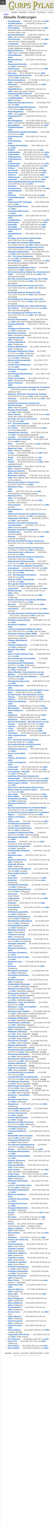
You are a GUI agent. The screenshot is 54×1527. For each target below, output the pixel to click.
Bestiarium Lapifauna (17, 475)
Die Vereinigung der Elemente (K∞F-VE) (24, 313)
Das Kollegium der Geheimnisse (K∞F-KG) (25, 299)
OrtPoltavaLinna (15, 159)
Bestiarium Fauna (15, 487)
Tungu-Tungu (13, 1174)
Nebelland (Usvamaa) (17, 333)
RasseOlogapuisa (15, 121)
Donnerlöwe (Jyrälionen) (18, 975)
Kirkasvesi (12, 1237)
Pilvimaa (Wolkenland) (17, 347)
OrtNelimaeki (13, 166)
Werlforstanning (14, 591)
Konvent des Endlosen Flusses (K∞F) (23, 482)
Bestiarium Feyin (15, 962)
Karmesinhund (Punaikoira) (19, 869)
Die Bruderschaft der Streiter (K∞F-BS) (24, 292)
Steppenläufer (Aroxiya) (18, 432)
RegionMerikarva (15, 89)
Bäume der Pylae (15, 448)
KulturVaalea (13, 222)
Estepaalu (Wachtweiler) (18, 1208)
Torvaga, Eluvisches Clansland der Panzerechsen (28, 613)
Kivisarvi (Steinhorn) (16, 1160)
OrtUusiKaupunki (15, 136)
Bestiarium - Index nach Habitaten (22, 1007)
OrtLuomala (13, 170)
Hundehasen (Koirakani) (18, 885)
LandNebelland (14, 220)
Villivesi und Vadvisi (16, 817)
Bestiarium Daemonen (17, 948)
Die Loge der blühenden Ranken (21, 584)
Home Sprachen (14, 466)
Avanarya (12, 966)
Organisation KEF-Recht (18, 518)
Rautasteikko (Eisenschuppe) (20, 1136)
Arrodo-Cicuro (14, 1312)
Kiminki (11, 462)
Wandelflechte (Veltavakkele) (20, 921)
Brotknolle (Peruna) (16, 864)
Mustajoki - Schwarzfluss (18, 667)
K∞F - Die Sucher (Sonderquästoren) (23, 740)
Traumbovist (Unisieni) (17, 1036)
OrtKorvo (12, 175)
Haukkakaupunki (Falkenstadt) (20, 663)
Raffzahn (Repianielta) (17, 1045)
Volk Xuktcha (13, 1346)
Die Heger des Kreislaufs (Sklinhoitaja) (24, 243)
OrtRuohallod (13, 154)
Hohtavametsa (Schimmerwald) (21, 561)
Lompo (11, 453)
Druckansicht (41, 12)
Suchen (46, 1353)
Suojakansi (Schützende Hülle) (21, 833)
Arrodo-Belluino (14, 1307)
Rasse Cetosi (13, 1280)
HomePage (12, 227)
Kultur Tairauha (14, 414)
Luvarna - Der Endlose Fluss (20, 1185)
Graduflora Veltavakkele (18, 1271)
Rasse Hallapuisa (15, 1303)
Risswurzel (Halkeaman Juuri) (20, 356)
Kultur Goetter (14, 1169)
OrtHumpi (12, 195)
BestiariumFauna (15, 60)
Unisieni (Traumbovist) (17, 1113)
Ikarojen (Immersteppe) (17, 319)
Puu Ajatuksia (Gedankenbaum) (21, 1145)
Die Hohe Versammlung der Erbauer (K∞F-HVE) (27, 279)
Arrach (11, 500)
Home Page (13, 794)
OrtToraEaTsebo (14, 141)
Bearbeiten (23, 12)
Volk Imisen (13, 733)
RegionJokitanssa (15, 51)
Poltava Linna (13, 821)
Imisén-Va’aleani (15, 1325)
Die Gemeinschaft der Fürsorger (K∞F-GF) (25, 286)
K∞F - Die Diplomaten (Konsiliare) (22, 575)
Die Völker (12, 1217)
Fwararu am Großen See (18, 1240)
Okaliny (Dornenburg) (17, 701)
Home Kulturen (14, 505)
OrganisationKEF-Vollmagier (20, 202)
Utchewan (12, 399)
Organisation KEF (15, 1285)
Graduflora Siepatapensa (18, 1267)
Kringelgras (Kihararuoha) (19, 328)
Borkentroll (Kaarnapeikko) (19, 360)
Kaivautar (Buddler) (16, 1165)
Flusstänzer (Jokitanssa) (18, 1090)
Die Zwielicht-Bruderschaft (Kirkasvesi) (24, 744)
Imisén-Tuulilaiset (15, 383)
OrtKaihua (12, 186)
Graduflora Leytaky (16, 1258)
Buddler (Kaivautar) (16, 980)
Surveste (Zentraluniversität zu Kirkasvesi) (26, 548)
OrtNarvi (11, 168)
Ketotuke (11, 536)
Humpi (10, 457)
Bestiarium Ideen (15, 855)
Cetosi (10, 728)
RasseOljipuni (14, 125)
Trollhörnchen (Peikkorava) (19, 365)
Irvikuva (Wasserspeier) (18, 1117)
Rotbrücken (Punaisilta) (18, 1181)
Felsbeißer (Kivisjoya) (17, 1276)
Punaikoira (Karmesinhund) (19, 939)
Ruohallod (12, 880)
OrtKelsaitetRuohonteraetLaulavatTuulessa (26, 182)
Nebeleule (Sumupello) (17, 369)
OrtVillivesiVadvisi (15, 127)
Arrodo (11, 731)
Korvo (10, 460)
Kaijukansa (12, 715)
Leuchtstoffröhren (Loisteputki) (21, 1072)
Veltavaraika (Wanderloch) (19, 1140)
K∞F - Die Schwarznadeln (18, 423)
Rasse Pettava (14, 1233)
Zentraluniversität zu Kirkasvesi (21, 552)
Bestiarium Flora (15, 496)
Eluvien (11, 1149)
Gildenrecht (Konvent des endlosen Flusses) (26, 514)
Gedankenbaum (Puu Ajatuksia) (21, 1050)
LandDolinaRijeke (15, 98)
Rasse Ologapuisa (15, 1298)
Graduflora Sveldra (16, 1249)
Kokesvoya (12, 894)
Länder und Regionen (17, 762)
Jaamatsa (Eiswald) (16, 338)
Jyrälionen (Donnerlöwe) (18, 1199)
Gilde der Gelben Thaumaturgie (21, 579)
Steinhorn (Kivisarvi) (16, 1027)
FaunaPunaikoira (15, 23)
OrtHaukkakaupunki (16, 197)
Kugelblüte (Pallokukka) (18, 1018)
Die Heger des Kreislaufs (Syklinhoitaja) (24, 238)
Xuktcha (11, 699)
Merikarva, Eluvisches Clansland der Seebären (27, 394)
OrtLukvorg (13, 173)
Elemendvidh (13, 708)
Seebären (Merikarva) (17, 1063)
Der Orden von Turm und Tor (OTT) (22, 419)
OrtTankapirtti (14, 28)
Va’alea (11, 1224)
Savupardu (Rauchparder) (19, 1151)
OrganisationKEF (15, 216)
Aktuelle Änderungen (36, 1353)
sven (40, 457)
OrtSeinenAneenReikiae (18, 145)
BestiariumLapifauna (16, 80)
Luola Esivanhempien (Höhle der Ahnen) (25, 629)
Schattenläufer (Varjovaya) (19, 984)
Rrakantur (12, 903)
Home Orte (12, 1341)
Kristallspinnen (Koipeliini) (19, 824)
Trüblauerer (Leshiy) (16, 934)
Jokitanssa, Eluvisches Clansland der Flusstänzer (29, 387)
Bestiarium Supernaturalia (19, 620)
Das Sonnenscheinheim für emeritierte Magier (27, 808)
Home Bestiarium (15, 509)
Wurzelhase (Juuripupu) (18, 971)
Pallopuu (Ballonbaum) (17, 640)
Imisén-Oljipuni (14, 1330)
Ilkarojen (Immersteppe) (18, 410)
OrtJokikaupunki (15, 191)
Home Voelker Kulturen (17, 873)
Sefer (10, 491)
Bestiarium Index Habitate (19, 1011)
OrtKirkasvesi (13, 69)
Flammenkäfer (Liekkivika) (19, 1023)
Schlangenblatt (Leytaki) (18, 925)
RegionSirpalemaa (15, 112)
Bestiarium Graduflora (17, 625)
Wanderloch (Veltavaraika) (19, 989)
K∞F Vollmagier (14, 261)
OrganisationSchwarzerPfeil (19, 75)
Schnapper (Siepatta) (17, 943)
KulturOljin (12, 225)
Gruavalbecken (14, 907)
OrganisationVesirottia (17, 64)
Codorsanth (13, 767)
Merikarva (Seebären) (17, 1194)
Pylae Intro (12, 878)
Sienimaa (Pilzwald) (16, 324)
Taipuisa (11, 726)
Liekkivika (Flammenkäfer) (19, 1156)
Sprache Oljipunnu (16, 1289)
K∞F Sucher (13, 428)
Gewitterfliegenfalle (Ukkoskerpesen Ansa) (26, 247)
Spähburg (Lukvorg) (16, 1176)
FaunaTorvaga (14, 39)
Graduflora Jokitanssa (17, 1253)
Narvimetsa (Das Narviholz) (19, 439)
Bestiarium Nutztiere (16, 471)
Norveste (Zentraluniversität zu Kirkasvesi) (26, 541)
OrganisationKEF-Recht (18, 206)
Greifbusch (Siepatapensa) (19, 916)
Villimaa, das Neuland (17, 758)
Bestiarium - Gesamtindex (19, 1095)
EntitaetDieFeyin (15, 234)
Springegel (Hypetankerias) (19, 889)
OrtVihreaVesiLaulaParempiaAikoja (22, 132)
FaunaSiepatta (14, 21)
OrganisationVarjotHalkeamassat (21, 107)
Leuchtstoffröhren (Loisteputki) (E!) (23, 1077)
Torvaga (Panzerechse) (17, 1203)
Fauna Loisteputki (15, 1244)
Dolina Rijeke (13, 796)
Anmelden (50, 12)
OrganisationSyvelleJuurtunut (20, 103)
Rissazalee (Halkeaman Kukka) (21, 351)
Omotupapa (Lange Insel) (18, 681)
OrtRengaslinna (14, 157)
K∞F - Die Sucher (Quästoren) (20, 256)
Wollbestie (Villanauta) (17, 1032)
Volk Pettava (13, 609)
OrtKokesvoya (14, 177)
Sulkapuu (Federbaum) (17, 645)
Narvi (10, 444)
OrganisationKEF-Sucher (18, 211)
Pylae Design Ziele (15, 686)
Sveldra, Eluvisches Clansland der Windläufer (27, 600)
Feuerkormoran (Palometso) (19, 828)
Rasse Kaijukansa (15, 710)
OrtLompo (12, 73)
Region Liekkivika (15, 1228)
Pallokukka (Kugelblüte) (18, 1127)
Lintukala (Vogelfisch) (17, 1131)
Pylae (6, 14)
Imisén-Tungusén (15, 1321)
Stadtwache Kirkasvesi (17, 749)
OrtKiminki (12, 179)
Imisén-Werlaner (15, 1316)
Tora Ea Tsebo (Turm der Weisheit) (22, 676)
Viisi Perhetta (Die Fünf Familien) (21, 658)
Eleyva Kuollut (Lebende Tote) (20, 654)
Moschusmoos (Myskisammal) (20, 1059)
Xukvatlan (12, 706)
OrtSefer (11, 150)
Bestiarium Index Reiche (18, 1099)
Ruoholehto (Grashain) (17, 799)
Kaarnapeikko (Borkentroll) (19, 1108)
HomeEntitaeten (14, 229)
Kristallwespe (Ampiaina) (18, 1081)
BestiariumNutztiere (16, 35)
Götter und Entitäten (16, 378)
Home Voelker (14, 1348)
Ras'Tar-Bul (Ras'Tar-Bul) (18, 957)
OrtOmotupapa (14, 164)
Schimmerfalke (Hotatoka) (19, 851)
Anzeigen (14, 12)
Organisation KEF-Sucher (18, 1334)
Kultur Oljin (13, 1294)
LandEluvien (13, 44)
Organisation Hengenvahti (19, 846)
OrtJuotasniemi (14, 188)
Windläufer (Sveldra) (16, 930)
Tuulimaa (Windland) (16, 342)
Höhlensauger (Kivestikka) (19, 1086)
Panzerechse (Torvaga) (17, 1041)
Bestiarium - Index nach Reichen (21, 1002)
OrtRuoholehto (14, 152)
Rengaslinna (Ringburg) (18, 837)
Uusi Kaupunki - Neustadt (18, 772)
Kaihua (11, 595)
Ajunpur (11, 1212)
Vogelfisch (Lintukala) (17, 1068)
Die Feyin (12, 604)
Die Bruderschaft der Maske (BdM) (22, 634)
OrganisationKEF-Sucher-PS (20, 94)
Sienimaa (12, 842)
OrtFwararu (12, 84)
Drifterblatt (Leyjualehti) (18, 912)
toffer (46, 21)
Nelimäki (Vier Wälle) (16, 649)
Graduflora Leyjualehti (17, 1262)
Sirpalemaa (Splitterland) (18, 252)
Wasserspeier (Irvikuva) (18, 993)
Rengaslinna (13, 1104)
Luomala (11, 437)
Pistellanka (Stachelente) (18, 1190)
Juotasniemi (13, 588)
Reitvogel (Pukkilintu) (17, 803)
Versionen (31, 12)
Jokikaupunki (13, 898)
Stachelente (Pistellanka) (18, 1054)
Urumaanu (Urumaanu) (17, 952)
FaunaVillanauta (14, 55)
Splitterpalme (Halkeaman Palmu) (22, 267)
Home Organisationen (17, 735)
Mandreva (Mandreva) (17, 860)
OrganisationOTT (15, 116)
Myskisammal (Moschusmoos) (20, 1122)
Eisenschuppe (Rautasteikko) (20, 374)
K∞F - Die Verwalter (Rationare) (21, 570)
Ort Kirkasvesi (14, 1339)
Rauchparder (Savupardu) (19, 998)
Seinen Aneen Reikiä (16, 753)
